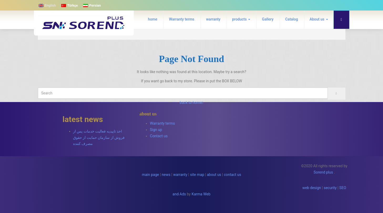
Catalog (291, 19)
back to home (191, 102)
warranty (213, 19)
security (330, 188)
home (152, 19)
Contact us (158, 136)
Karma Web (201, 194)
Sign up (156, 130)
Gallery (267, 19)
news (166, 175)
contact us (232, 175)
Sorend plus (323, 172)
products (241, 19)
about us (214, 175)
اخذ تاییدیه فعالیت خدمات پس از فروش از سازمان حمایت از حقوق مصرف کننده (99, 137)
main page (150, 175)
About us (319, 19)
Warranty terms (182, 19)
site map (197, 175)
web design (311, 188)
